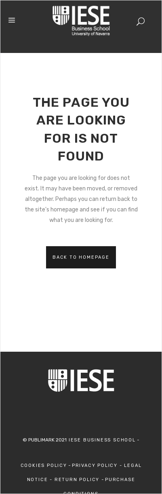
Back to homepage (81, 257)
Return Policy (78, 479)
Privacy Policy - (98, 465)
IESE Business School (101, 440)
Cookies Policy (44, 465)
